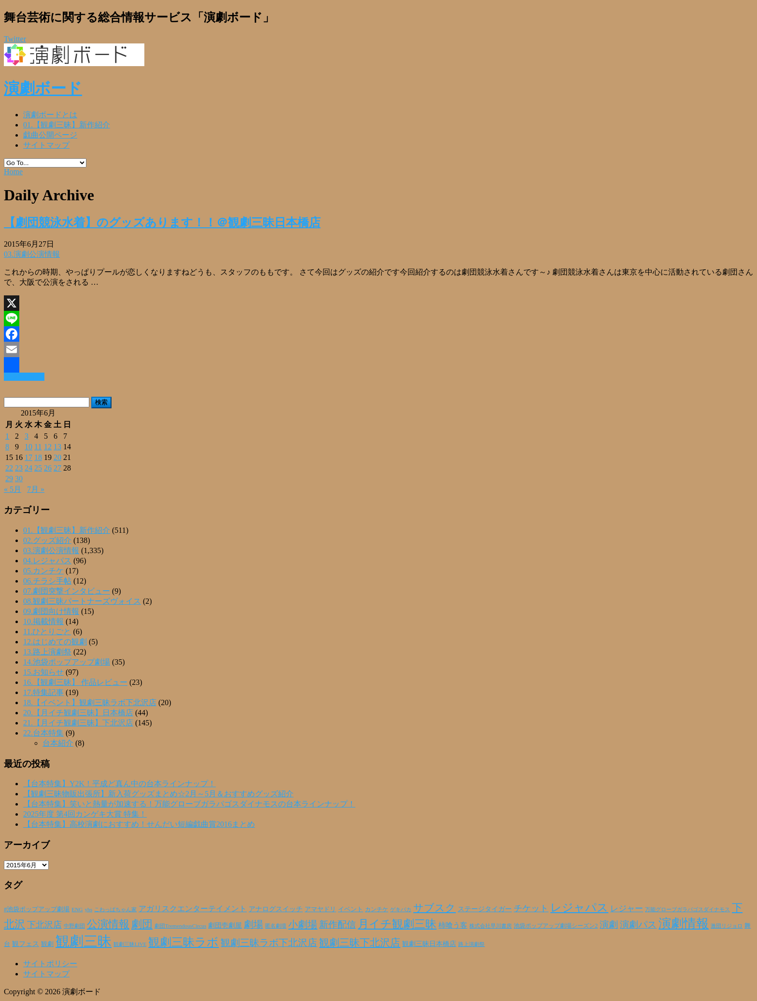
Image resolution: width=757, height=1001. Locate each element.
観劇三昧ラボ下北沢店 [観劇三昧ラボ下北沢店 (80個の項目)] (269, 942)
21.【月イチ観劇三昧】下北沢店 (78, 723)
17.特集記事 (43, 692)
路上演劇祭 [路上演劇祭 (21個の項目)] (471, 944)
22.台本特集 (43, 733)
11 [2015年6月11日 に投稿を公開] (38, 447)
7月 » (35, 489)
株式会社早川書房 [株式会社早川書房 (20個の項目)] (490, 926)
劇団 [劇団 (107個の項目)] (142, 924)
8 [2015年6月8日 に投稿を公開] (7, 447)
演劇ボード (43, 88)
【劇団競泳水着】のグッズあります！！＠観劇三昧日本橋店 (162, 222)
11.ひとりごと (47, 631)
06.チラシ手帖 (47, 581)
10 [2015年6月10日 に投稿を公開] (28, 447)
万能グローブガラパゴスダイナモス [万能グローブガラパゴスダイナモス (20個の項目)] (687, 909)
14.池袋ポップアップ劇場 (66, 662)
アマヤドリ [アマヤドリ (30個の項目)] (320, 909)
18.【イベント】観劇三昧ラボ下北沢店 (89, 702)
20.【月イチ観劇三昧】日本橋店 (78, 713)
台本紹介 (57, 743)
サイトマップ (46, 145)
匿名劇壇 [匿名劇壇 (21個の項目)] (275, 926)
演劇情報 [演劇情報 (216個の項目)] (684, 923)
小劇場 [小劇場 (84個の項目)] (302, 924)
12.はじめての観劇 (55, 642)
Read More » (24, 377)
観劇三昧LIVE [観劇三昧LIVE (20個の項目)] (129, 944)
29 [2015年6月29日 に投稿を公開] (9, 478)
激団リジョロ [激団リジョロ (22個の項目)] (727, 926)
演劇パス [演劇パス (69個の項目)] (638, 924)
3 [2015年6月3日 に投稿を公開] (26, 436)
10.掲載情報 (43, 621)
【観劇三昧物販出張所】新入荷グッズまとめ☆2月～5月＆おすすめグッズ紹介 (158, 794)
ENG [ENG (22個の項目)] (77, 909)
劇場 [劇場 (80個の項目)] (253, 924)
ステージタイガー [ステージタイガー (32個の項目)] (485, 909)
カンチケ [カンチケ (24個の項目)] (376, 909)
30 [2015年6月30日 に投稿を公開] (19, 478)
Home (13, 171)
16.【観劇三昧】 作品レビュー (75, 682)
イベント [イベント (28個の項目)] (350, 909)
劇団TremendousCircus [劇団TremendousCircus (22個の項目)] (180, 926)
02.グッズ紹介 (47, 540)
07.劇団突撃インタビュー (66, 591)
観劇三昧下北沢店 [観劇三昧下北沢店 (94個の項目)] (359, 942)
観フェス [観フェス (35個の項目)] (25, 943)
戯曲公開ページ (50, 135)
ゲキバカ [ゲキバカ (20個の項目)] (400, 909)
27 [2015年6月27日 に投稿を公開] (57, 468)
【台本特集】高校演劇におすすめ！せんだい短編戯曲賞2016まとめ (139, 824)
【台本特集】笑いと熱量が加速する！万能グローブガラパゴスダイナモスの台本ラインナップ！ (189, 804)
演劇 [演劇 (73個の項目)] (609, 924)
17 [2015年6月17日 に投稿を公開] (28, 457)
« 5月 (12, 489)
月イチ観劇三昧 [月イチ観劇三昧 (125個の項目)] (397, 924)
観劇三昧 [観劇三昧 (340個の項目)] (84, 941)
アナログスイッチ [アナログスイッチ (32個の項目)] (276, 909)
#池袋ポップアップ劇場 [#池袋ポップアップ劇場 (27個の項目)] (37, 909)
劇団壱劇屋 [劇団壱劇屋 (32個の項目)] (225, 925)
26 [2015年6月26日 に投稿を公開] (48, 468)
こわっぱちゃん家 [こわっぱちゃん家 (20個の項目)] (115, 909)
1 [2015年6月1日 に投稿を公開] (7, 436)
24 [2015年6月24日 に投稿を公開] (28, 468)
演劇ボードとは (50, 115)
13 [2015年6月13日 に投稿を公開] (57, 447)
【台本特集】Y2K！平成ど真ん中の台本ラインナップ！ (119, 783)
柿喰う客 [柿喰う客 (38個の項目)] (452, 925)
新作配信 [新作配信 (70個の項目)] (337, 924)
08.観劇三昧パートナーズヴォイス (82, 601)
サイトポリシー (50, 963)
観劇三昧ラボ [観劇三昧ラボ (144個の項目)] (183, 942)
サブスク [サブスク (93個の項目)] (434, 908)
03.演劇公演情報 (32, 254)
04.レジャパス (47, 560)
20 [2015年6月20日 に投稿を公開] (57, 457)
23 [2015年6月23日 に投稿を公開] (19, 468)
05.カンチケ (43, 571)
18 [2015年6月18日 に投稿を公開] (38, 457)
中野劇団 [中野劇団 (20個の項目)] (74, 926)
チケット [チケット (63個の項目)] (531, 908)
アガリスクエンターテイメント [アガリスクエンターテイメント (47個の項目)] (193, 908)
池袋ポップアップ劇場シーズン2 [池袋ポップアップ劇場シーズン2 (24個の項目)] (556, 925)
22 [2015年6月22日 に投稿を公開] (9, 468)
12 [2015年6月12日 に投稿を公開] (48, 447)
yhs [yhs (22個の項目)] (88, 909)
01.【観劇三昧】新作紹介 (66, 125)
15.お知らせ (43, 672)
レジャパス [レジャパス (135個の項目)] (579, 907)
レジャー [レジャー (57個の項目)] (626, 908)
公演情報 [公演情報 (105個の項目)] (108, 924)
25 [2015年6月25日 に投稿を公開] (38, 468)
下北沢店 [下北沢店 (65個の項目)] (44, 925)
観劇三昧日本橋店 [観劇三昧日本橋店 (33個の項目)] (429, 943)
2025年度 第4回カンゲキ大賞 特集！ (85, 814)
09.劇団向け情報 (51, 611)
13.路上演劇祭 (47, 652)
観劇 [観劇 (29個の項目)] (47, 943)
